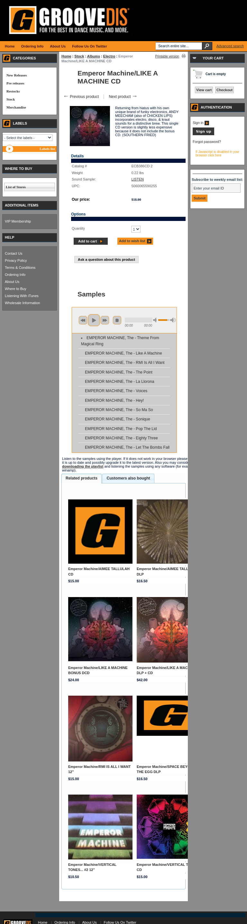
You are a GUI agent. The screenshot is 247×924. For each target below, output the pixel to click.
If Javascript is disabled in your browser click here (217, 153)
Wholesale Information (22, 303)
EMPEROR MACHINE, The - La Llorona (119, 381)
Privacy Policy (16, 260)
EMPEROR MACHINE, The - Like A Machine (123, 353)
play (93, 320)
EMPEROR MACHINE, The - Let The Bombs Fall (127, 447)
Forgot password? (207, 142)
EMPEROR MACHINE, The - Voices (116, 391)
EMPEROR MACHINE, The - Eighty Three (121, 438)
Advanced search (230, 46)
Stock (79, 56)
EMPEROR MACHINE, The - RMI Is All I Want (124, 362)
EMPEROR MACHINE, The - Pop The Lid (121, 429)
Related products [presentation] (81, 478)
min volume (156, 320)
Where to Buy (15, 289)
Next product (123, 96)
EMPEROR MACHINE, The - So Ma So (119, 410)
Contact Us (13, 253)
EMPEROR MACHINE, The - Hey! (114, 400)
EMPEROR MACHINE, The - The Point (118, 372)
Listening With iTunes (22, 296)
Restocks (13, 91)
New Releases (16, 75)
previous (82, 320)
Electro (109, 56)
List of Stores (16, 187)
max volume (173, 320)
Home (66, 56)
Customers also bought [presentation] (128, 478)
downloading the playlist (82, 466)
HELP (9, 237)
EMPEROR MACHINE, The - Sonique (117, 419)
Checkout (224, 90)
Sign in (201, 123)
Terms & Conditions (20, 267)
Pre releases (15, 83)
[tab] (81, 478)
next (104, 320)
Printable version (167, 56)
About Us (12, 282)
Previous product (81, 96)
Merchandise (16, 107)
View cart (204, 90)
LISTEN (137, 179)
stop (117, 320)
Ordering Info (15, 275)
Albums (93, 56)
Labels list (47, 149)
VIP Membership (18, 221)
